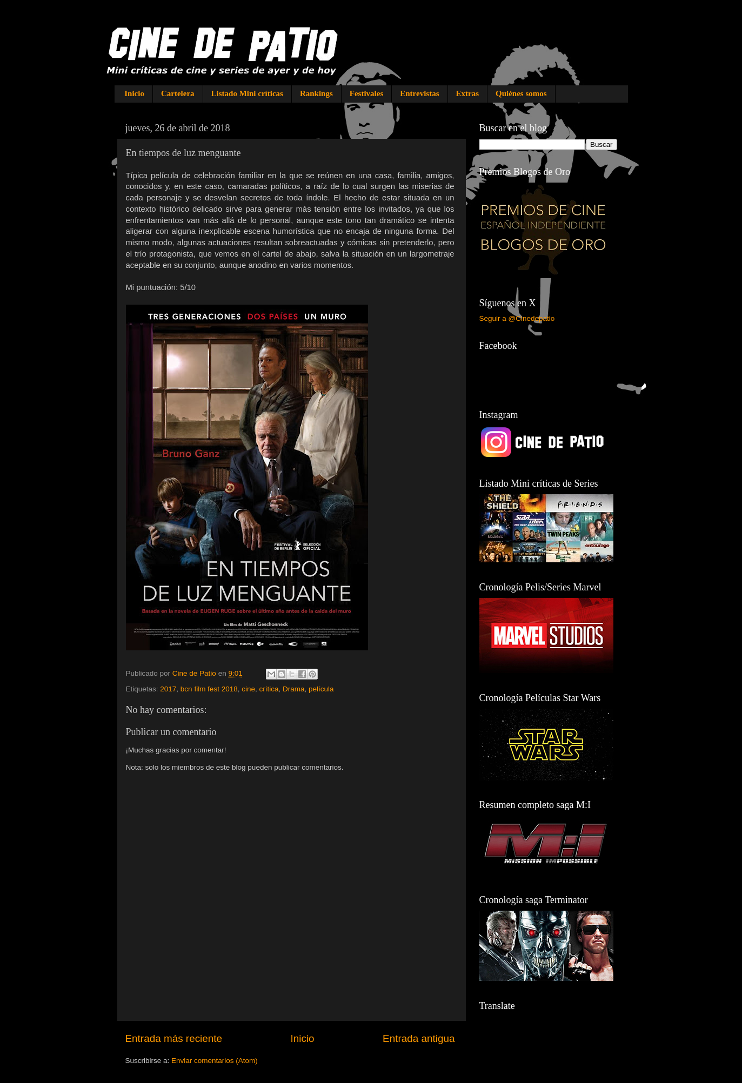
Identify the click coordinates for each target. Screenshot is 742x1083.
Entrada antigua (418, 1038)
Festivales (366, 93)
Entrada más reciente (174, 1038)
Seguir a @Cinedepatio (517, 318)
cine (248, 689)
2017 (168, 689)
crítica (268, 689)
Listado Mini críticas (247, 93)
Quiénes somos (521, 93)
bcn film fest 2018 (209, 689)
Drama (294, 689)
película (321, 689)
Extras (467, 93)
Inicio (134, 93)
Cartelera (178, 93)
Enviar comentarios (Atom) (214, 1061)
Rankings (316, 93)
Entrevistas (419, 93)
